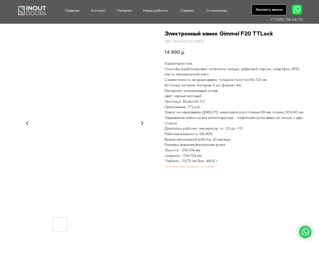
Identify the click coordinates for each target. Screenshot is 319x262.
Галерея (124, 11)
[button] (269, 9)
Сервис (187, 11)
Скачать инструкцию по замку (189, 166)
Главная (72, 11)
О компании (216, 11)
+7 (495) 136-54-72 (286, 19)
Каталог (98, 11)
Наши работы (155, 11)
